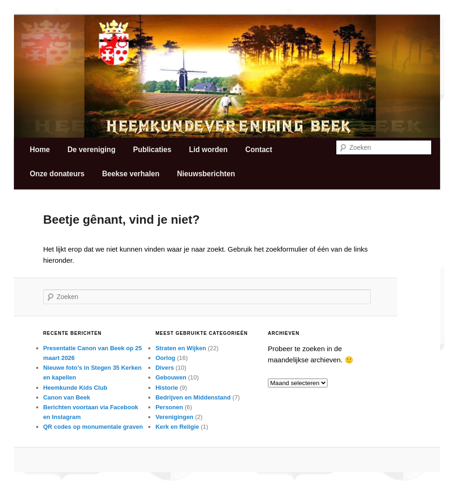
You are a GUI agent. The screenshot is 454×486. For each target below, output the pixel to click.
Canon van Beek (66, 397)
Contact (258, 149)
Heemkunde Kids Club (75, 387)
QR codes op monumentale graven (93, 426)
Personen (169, 407)
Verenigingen (174, 416)
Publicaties (152, 149)
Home (40, 149)
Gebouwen (170, 377)
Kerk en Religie (177, 426)
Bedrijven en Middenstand (193, 397)
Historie (166, 387)
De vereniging (91, 149)
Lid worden (208, 149)
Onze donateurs (57, 174)
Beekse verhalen (131, 174)
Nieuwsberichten (206, 174)
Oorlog (165, 357)
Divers (164, 367)
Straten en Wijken (180, 348)
